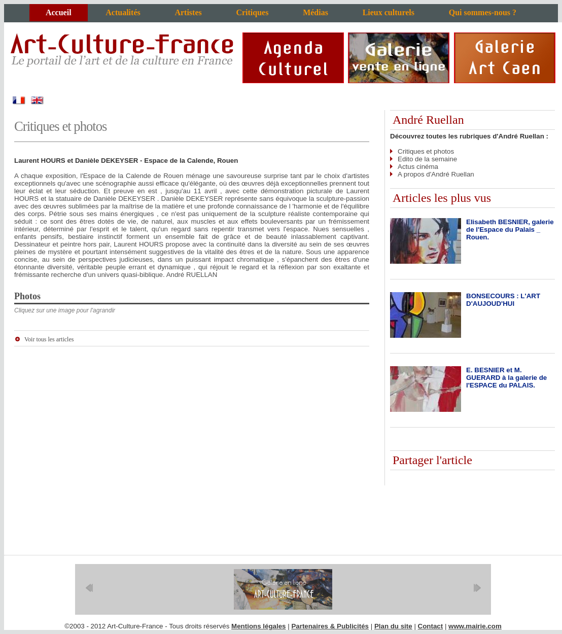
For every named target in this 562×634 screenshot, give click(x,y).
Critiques (252, 12)
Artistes (187, 12)
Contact (430, 626)
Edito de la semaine (427, 159)
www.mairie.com (475, 626)
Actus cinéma (418, 166)
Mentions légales (258, 626)
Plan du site (393, 626)
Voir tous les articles (49, 339)
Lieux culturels (388, 12)
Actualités (123, 12)
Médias (315, 12)
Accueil (59, 12)
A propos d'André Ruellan (436, 174)
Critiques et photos (426, 151)
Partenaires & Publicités (330, 626)
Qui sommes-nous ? (482, 12)
